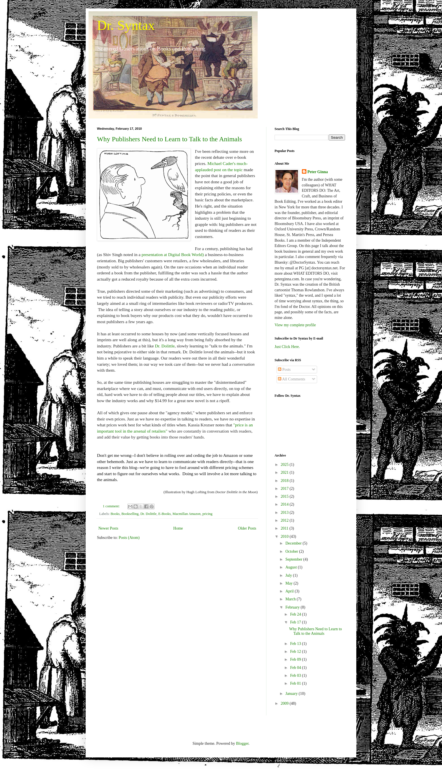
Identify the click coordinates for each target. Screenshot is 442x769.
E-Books (164, 514)
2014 (285, 504)
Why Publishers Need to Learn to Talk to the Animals (169, 139)
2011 (285, 528)
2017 (285, 488)
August (291, 567)
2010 (285, 536)
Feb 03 (296, 675)
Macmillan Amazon (187, 514)
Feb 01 (296, 683)
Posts (284, 369)
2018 (285, 481)
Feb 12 (296, 651)
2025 (285, 464)
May (289, 583)
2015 (285, 496)
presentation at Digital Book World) (173, 254)
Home (178, 528)
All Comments (291, 379)
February (292, 607)
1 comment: (112, 506)
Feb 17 (296, 622)
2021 (285, 472)
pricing (207, 514)
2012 (285, 520)
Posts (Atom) (129, 538)
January (292, 693)
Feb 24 (296, 614)
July (289, 575)
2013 (285, 512)
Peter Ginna (318, 172)
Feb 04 (296, 668)
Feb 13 (296, 644)
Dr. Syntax (126, 25)
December (293, 543)
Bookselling (130, 514)
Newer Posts (108, 528)
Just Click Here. (287, 347)
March (291, 599)
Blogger (242, 743)
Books (115, 514)
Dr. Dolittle (164, 345)
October (292, 551)
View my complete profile (295, 325)
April (290, 591)
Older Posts (247, 528)
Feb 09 (296, 659)
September (294, 559)
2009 (285, 703)
